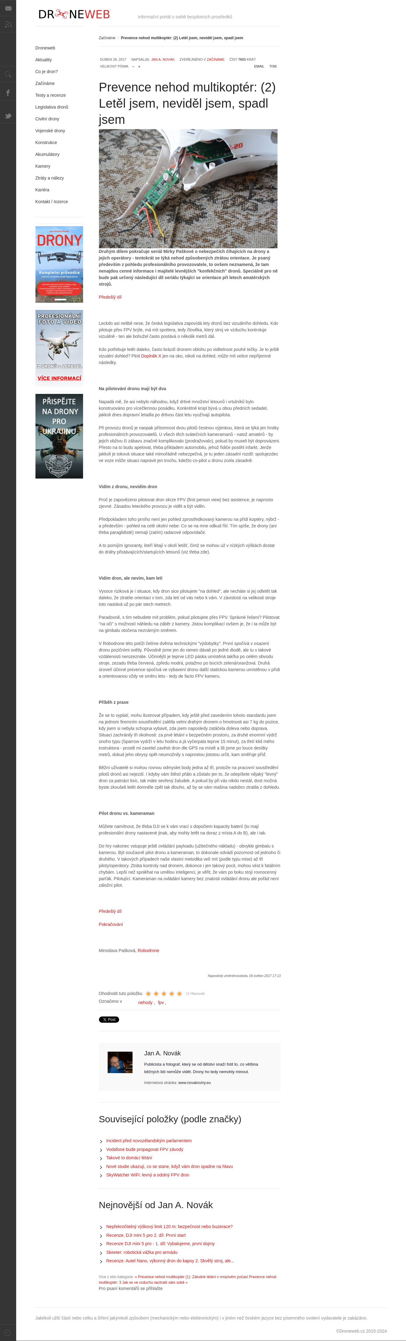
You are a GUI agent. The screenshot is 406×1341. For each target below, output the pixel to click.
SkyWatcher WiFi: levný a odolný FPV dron (147, 1174)
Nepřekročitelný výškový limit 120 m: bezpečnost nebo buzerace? (169, 1226)
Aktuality (43, 59)
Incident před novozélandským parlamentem (149, 1140)
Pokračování (111, 924)
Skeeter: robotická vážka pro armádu (142, 1252)
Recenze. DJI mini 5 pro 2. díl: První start (146, 1235)
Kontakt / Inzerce (51, 201)
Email (259, 66)
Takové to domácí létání (129, 1157)
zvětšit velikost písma (139, 65)
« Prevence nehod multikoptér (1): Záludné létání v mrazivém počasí (191, 1277)
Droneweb (45, 47)
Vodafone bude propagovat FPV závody (145, 1149)
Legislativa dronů (51, 107)
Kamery (42, 166)
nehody (145, 1002)
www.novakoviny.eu (194, 1083)
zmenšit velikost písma (133, 65)
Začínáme (107, 38)
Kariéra (42, 189)
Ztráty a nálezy (49, 177)
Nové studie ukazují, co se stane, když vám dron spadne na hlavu (169, 1166)
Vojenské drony (50, 130)
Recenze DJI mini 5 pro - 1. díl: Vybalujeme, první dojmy (160, 1243)
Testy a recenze (50, 95)
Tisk (273, 66)
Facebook (8, 92)
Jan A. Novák (163, 59)
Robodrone (148, 950)
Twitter (8, 115)
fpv (161, 1002)
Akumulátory (47, 154)
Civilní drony (47, 118)
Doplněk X (151, 355)
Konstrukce (46, 142)
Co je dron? (46, 71)
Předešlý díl (110, 297)
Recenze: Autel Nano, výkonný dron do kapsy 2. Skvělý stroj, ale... (170, 1260)
